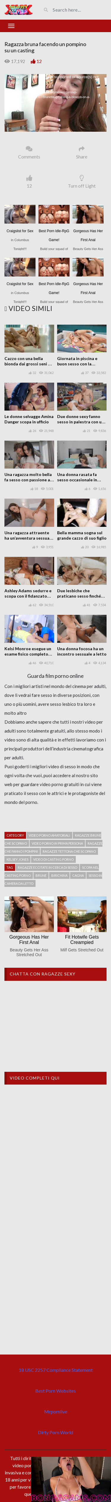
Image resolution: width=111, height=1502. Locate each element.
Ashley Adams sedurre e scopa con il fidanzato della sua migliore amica (28, 596)
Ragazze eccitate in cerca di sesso (47, 867)
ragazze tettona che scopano (69, 851)
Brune (41, 875)
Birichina (59, 875)
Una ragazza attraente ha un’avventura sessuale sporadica (28, 538)
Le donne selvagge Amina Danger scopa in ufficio (29, 419)
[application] (55, 103)
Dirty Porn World (55, 1432)
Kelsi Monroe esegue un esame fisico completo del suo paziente (27, 654)
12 (39, 61)
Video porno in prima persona (57, 843)
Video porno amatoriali (49, 835)
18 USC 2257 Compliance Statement (56, 1370)
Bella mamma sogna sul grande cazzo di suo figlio (82, 535)
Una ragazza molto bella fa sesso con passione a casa (28, 480)
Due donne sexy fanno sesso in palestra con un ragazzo (80, 422)
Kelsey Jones (17, 859)
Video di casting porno (53, 859)
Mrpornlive (55, 1411)
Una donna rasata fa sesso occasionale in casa (77, 480)
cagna (78, 875)
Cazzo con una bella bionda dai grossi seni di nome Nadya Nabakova (28, 364)
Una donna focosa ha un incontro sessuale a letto (82, 651)
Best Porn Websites (55, 1390)
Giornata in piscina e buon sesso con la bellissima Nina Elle (77, 364)
